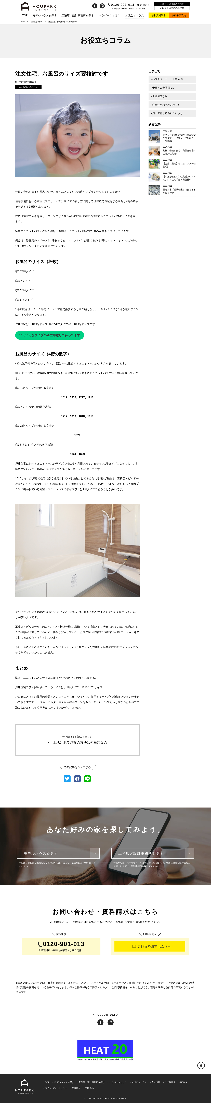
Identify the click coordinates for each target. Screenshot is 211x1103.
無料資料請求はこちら (151, 946)
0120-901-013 (129, 4)
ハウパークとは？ (109, 15)
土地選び (159, 95)
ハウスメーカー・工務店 (167, 79)
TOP (25, 15)
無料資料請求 (159, 15)
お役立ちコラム (134, 15)
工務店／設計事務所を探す (77, 15)
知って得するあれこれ (166, 112)
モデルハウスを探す (44, 15)
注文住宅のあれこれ (28, 87)
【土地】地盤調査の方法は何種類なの (77, 742)
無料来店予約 (179, 15)
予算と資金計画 (162, 87)
